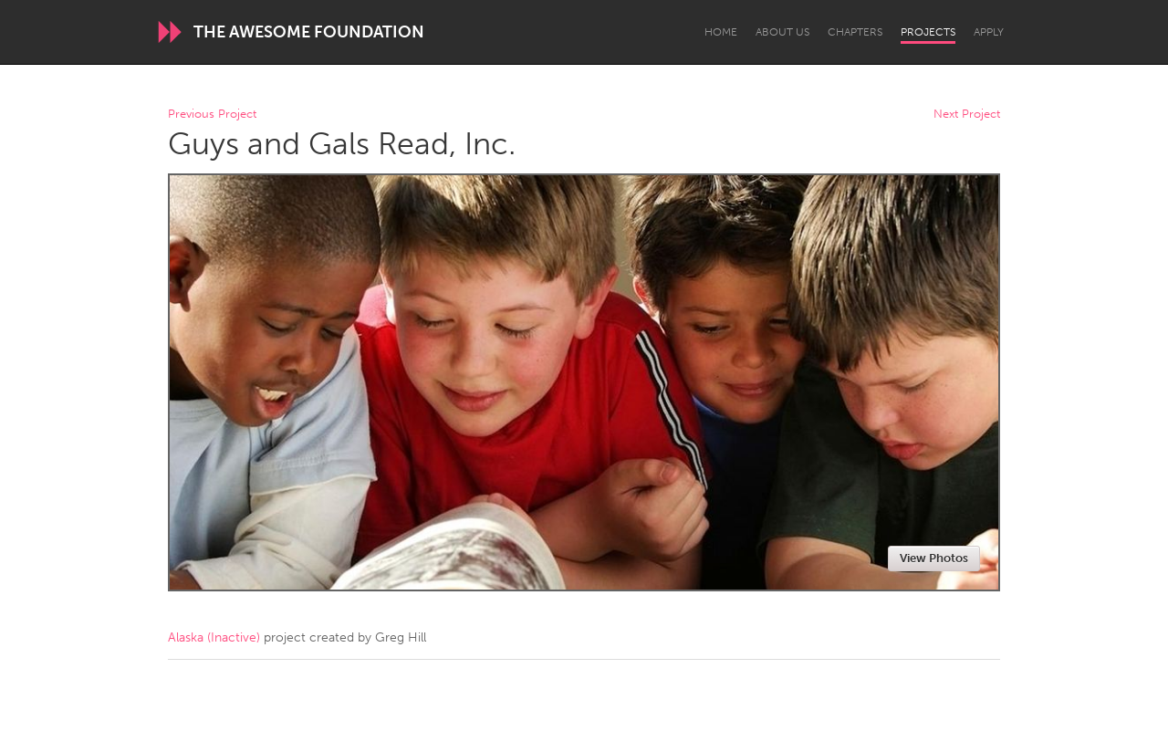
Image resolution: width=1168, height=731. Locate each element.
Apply (989, 32)
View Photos (934, 558)
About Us (782, 32)
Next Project (966, 114)
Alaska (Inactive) (214, 637)
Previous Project (212, 114)
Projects (928, 32)
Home (720, 32)
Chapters (855, 32)
